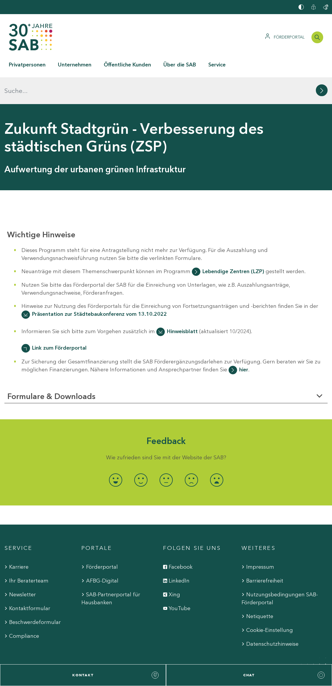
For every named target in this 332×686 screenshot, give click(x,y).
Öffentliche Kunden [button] (127, 64)
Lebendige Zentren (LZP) (233, 244)
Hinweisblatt (182, 304)
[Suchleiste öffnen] (317, 37)
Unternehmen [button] (74, 64)
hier (243, 343)
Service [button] (217, 64)
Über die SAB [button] (179, 64)
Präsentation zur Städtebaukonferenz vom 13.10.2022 (99, 287)
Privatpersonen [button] (27, 64)
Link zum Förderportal (59, 321)
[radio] (115, 453)
